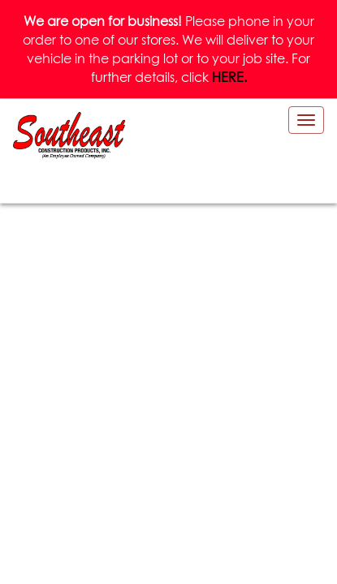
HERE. (229, 77)
